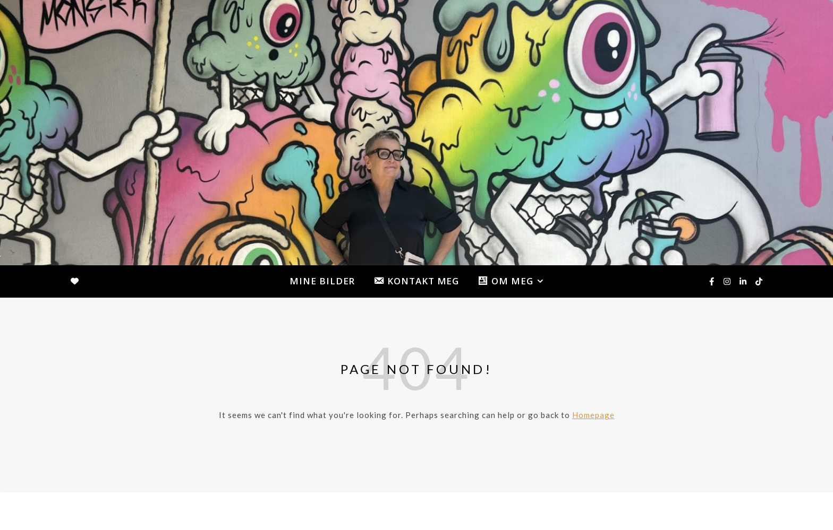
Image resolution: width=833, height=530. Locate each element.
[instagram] (728, 281)
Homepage (593, 415)
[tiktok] (758, 281)
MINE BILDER (322, 281)
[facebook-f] (712, 281)
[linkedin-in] (744, 281)
